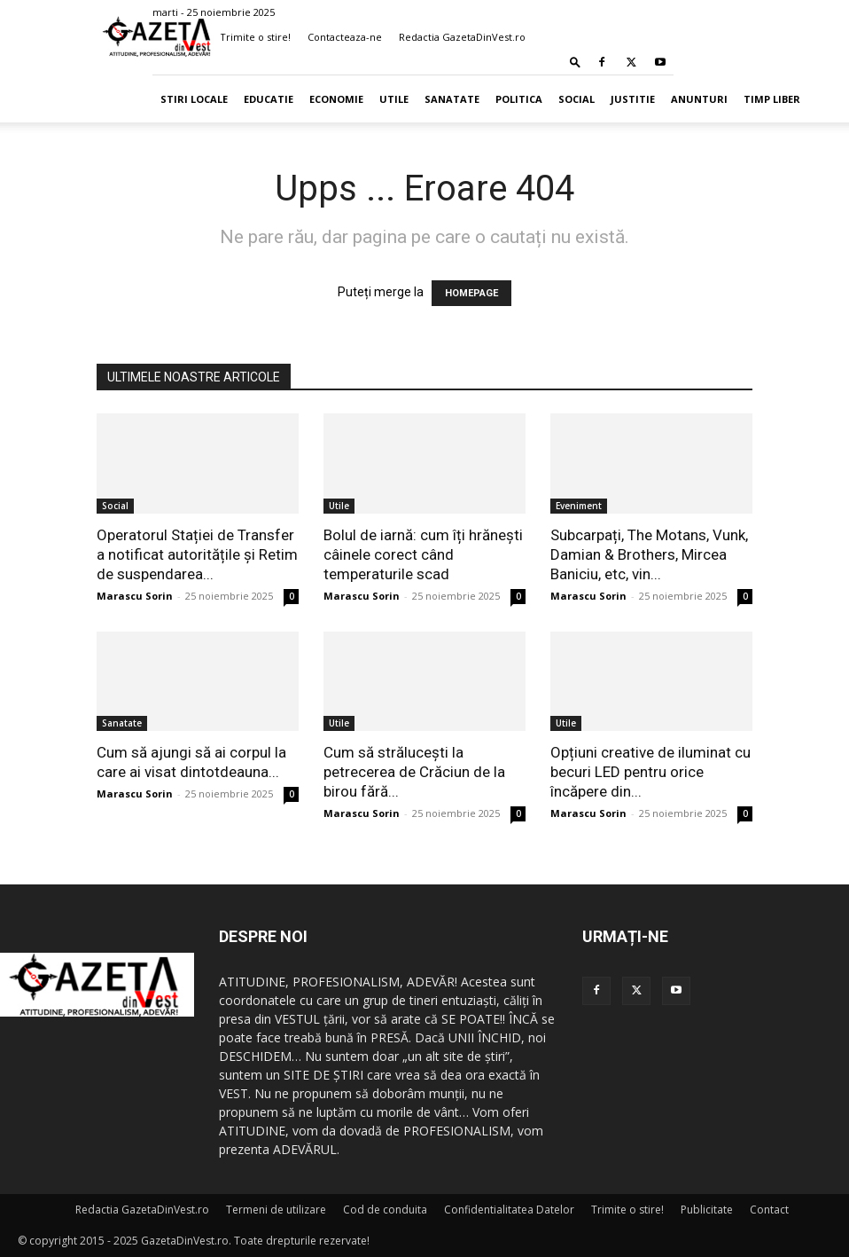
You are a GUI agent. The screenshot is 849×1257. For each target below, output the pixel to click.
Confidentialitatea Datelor (509, 1209)
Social (576, 99)
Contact (769, 1209)
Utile (394, 99)
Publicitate (707, 1209)
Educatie (268, 99)
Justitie (633, 99)
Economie (336, 99)
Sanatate (451, 99)
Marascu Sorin (135, 595)
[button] (575, 61)
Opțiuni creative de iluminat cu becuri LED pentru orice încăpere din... (650, 771)
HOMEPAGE (471, 293)
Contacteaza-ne (345, 36)
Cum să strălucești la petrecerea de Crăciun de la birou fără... (414, 771)
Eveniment (579, 505)
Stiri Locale (194, 99)
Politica (518, 99)
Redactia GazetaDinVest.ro (462, 36)
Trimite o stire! (255, 36)
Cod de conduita (385, 1209)
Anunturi (699, 99)
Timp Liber (772, 99)
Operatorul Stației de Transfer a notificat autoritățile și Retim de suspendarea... (197, 554)
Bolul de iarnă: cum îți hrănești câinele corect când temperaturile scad (423, 554)
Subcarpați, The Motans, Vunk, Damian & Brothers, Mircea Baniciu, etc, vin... (649, 554)
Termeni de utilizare (276, 1209)
